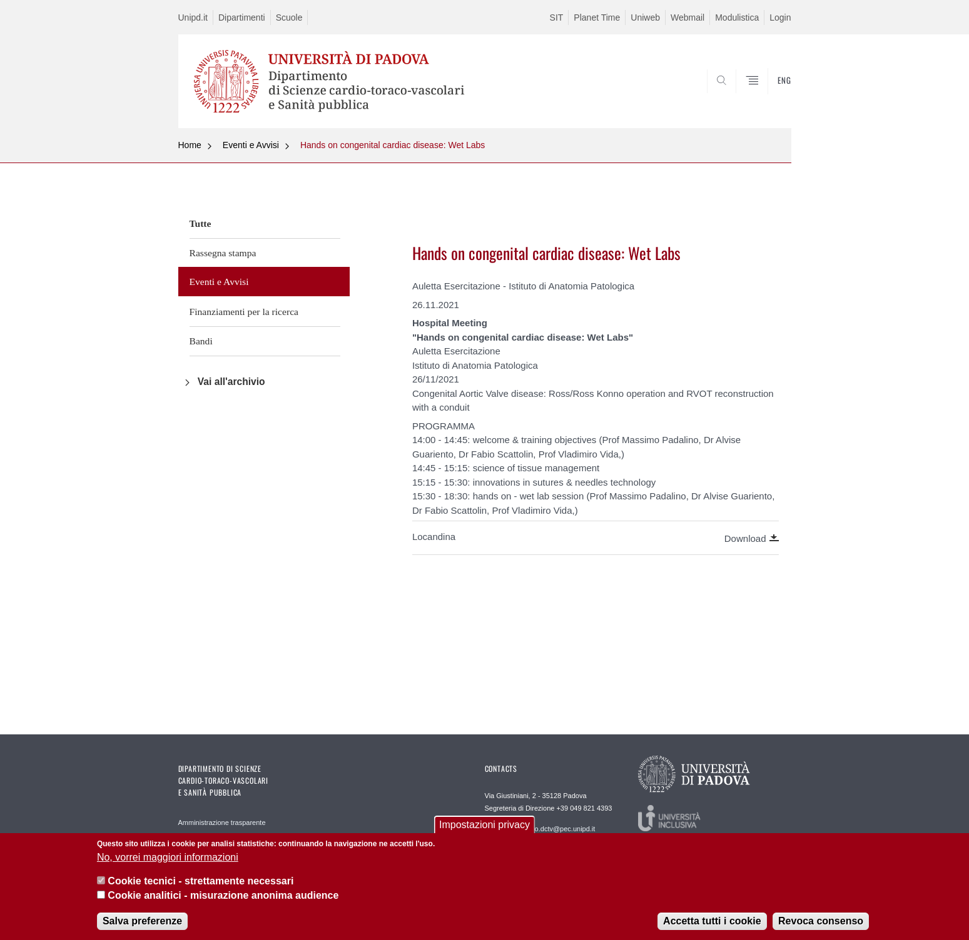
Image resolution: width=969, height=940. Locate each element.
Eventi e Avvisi (251, 145)
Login (780, 17)
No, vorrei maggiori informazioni (167, 860)
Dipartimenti (241, 17)
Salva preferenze (142, 924)
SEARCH (768, 98)
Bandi (201, 341)
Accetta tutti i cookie (712, 924)
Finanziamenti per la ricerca (244, 311)
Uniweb (645, 17)
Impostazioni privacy (484, 827)
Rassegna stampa (223, 253)
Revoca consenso (820, 924)
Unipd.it (193, 17)
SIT (557, 17)
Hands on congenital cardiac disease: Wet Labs (392, 145)
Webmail (687, 17)
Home (189, 145)
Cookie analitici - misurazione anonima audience (223, 897)
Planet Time (597, 17)
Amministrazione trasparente (222, 822)
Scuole (289, 17)
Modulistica (737, 17)
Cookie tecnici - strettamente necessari (200, 884)
